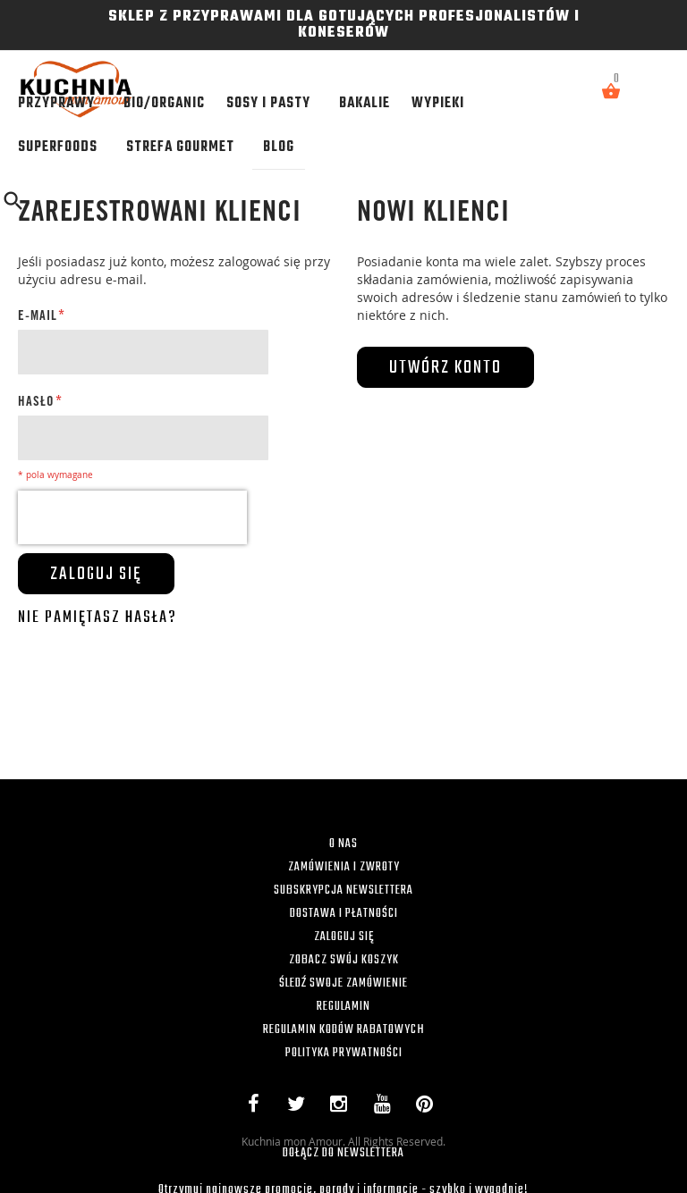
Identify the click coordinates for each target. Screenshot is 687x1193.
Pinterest (429, 1107)
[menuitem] (60, 103)
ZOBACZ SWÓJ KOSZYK (344, 960)
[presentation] (132, 517)
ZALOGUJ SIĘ (344, 937)
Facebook (257, 1107)
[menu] (288, 125)
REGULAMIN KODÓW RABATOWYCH (344, 1030)
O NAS (343, 844)
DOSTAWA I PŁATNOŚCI (344, 913)
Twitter (299, 1107)
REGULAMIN (343, 1006)
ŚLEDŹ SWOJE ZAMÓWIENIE (343, 983)
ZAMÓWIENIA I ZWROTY (344, 867)
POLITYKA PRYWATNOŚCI (344, 1053)
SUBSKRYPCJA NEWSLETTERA (343, 890)
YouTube (386, 1107)
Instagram (343, 1107)
